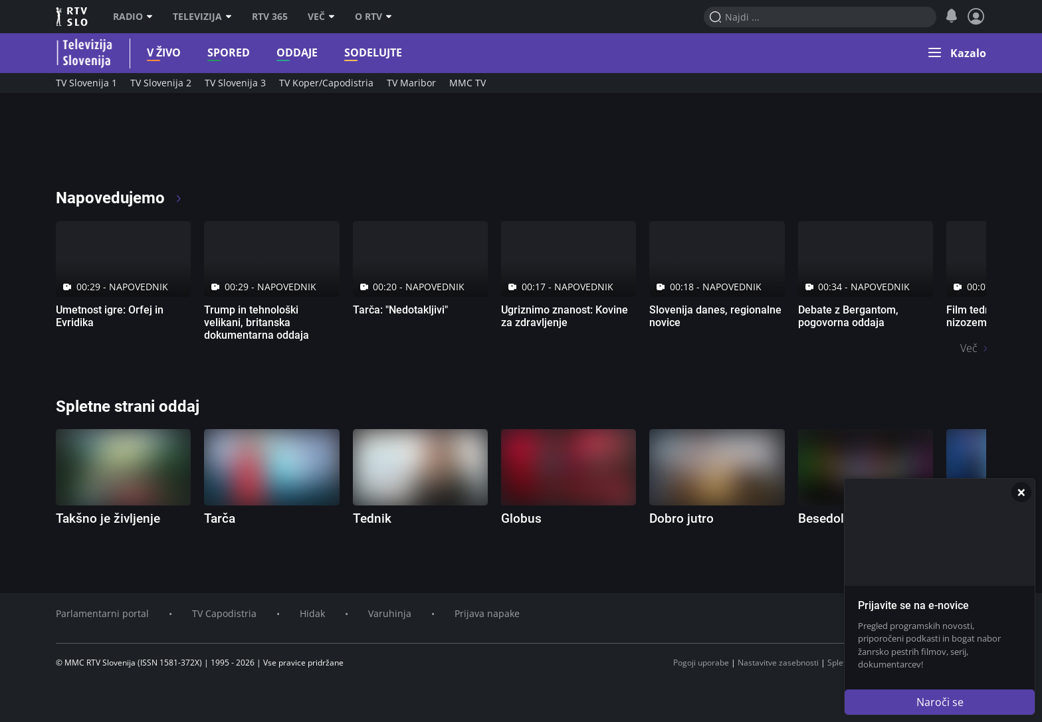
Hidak (312, 613)
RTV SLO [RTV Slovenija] (73, 17)
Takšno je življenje (108, 518)
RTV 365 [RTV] (270, 16)
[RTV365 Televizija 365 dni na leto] (142, 146)
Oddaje (289, 52)
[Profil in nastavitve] (976, 17)
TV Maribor (411, 82)
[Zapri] (1021, 492)
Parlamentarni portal (102, 613)
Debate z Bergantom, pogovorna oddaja (848, 316)
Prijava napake (487, 613)
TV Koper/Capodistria (326, 82)
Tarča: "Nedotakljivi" (400, 310)
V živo (156, 52)
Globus (521, 518)
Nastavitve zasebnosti (778, 662)
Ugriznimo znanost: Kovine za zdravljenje (564, 316)
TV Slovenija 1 (86, 82)
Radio (133, 16)
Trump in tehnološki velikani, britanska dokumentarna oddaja (256, 322)
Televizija (202, 16)
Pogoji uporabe (701, 662)
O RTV (373, 16)
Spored (220, 52)
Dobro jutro (681, 518)
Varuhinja (389, 613)
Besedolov (827, 518)
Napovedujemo (119, 198)
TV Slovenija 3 (235, 82)
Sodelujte (365, 52)
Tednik (372, 518)
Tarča (219, 518)
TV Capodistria (224, 613)
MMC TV (467, 82)
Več (321, 16)
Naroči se (940, 702)
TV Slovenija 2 (160, 82)
